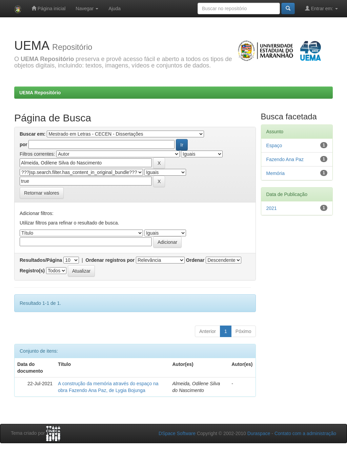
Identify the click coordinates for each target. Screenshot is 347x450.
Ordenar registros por (110, 260)
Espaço (274, 145)
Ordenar (195, 260)
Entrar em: (321, 8)
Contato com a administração (305, 433)
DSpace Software (177, 433)
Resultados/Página (41, 260)
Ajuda (114, 8)
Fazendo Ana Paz (285, 159)
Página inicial (48, 8)
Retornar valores (41, 193)
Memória (275, 173)
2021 (271, 208)
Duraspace (258, 433)
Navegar (87, 8)
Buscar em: (32, 134)
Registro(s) (32, 270)
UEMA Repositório (40, 92)
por (23, 144)
